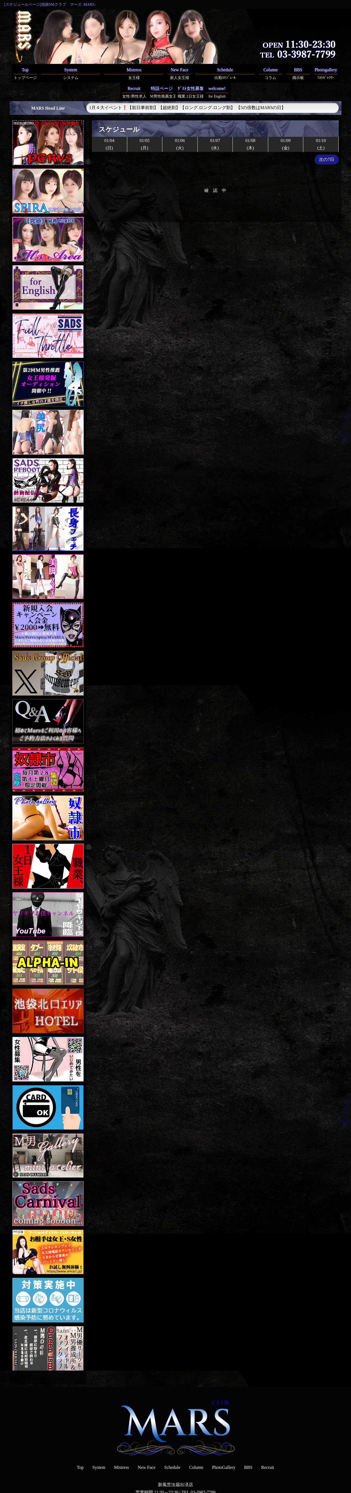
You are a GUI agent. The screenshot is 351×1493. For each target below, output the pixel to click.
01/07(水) (215, 126)
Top (80, 1448)
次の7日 (326, 140)
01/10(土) (321, 126)
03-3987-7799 (203, 1473)
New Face (146, 1448)
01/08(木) (250, 126)
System (98, 1448)
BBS (248, 1448)
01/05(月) (144, 126)
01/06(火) (180, 126)
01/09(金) (285, 126)
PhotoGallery (223, 1448)
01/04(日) (109, 126)
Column (196, 1448)
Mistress (121, 1448)
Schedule (172, 1448)
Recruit (267, 1448)
